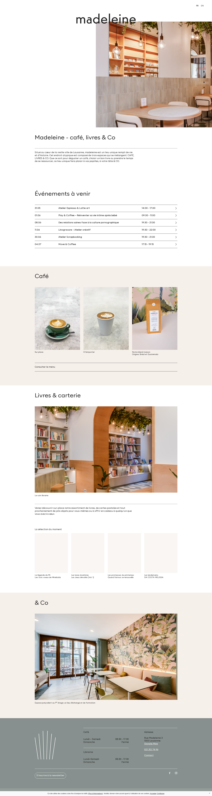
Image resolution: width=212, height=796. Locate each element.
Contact (149, 755)
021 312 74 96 (151, 749)
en (202, 6)
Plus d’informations (95, 794)
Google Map (151, 744)
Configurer (160, 794)
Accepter (153, 794)
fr (197, 6)
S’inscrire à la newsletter (50, 775)
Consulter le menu (45, 367)
